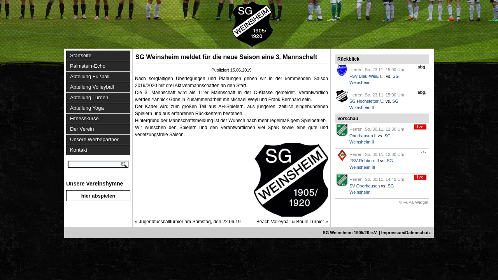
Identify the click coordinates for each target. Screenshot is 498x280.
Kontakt (78, 150)
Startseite (80, 55)
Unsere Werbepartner (94, 139)
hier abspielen (98, 196)
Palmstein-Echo (87, 66)
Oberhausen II (363, 135)
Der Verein (82, 129)
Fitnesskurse (84, 118)
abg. (421, 67)
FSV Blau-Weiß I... (367, 76)
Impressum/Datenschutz (406, 232)
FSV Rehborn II (364, 160)
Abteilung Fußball (89, 76)
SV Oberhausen (364, 186)
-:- (423, 151)
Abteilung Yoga (87, 108)
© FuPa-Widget (413, 202)
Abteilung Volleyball (92, 87)
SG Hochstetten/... (366, 101)
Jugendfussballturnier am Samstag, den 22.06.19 (190, 221)
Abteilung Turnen (89, 97)
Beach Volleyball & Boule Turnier (290, 221)
